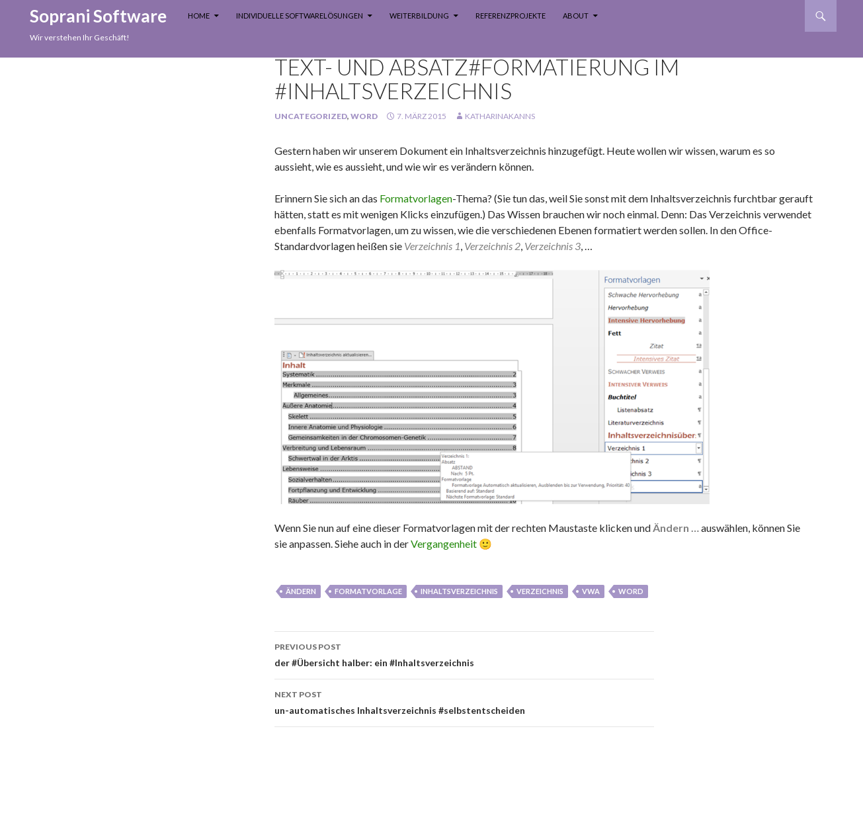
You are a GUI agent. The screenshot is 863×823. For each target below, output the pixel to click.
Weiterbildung (419, 15)
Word (364, 116)
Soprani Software (98, 15)
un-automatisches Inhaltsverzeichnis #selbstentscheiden (464, 701)
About (576, 15)
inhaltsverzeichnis (459, 591)
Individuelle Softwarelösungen (299, 15)
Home (199, 15)
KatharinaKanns (500, 116)
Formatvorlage (368, 591)
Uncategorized (310, 116)
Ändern (301, 591)
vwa (591, 591)
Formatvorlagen (416, 198)
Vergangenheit (444, 543)
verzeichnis (539, 591)
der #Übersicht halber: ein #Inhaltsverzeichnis (464, 653)
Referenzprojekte (510, 15)
